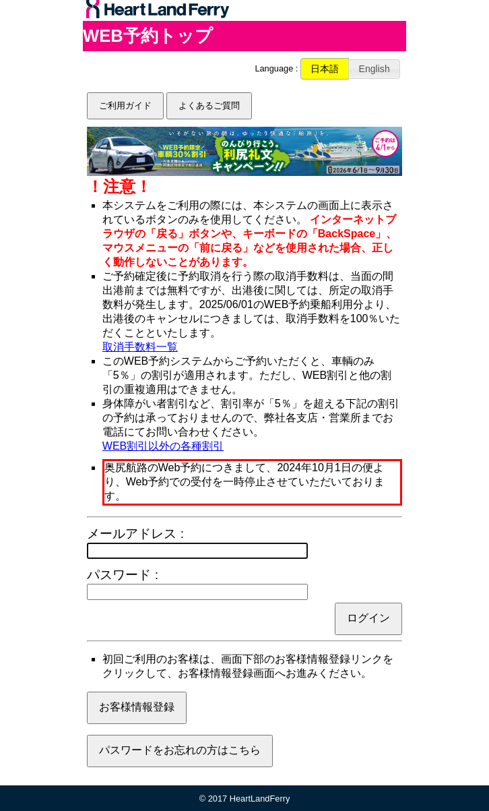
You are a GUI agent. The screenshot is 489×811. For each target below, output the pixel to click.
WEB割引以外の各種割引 (163, 446)
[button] (324, 69)
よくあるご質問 (209, 105)
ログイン (368, 618)
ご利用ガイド (125, 105)
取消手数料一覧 (140, 347)
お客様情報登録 (136, 707)
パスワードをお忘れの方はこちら (180, 750)
